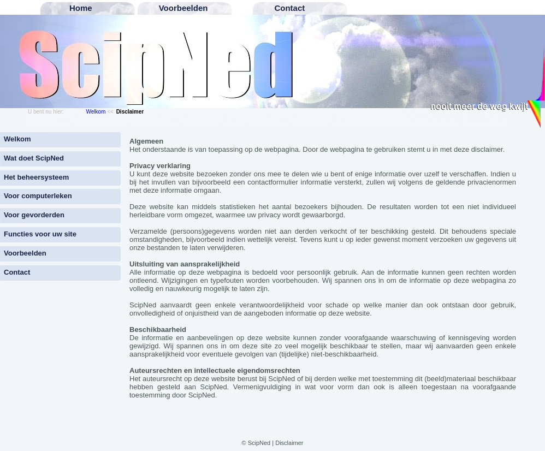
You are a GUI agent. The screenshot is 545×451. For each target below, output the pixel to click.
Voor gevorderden (34, 215)
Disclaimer (289, 443)
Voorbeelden (25, 253)
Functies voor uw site (40, 234)
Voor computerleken (38, 196)
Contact (17, 272)
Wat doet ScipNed (34, 158)
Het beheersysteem (36, 177)
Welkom (95, 112)
